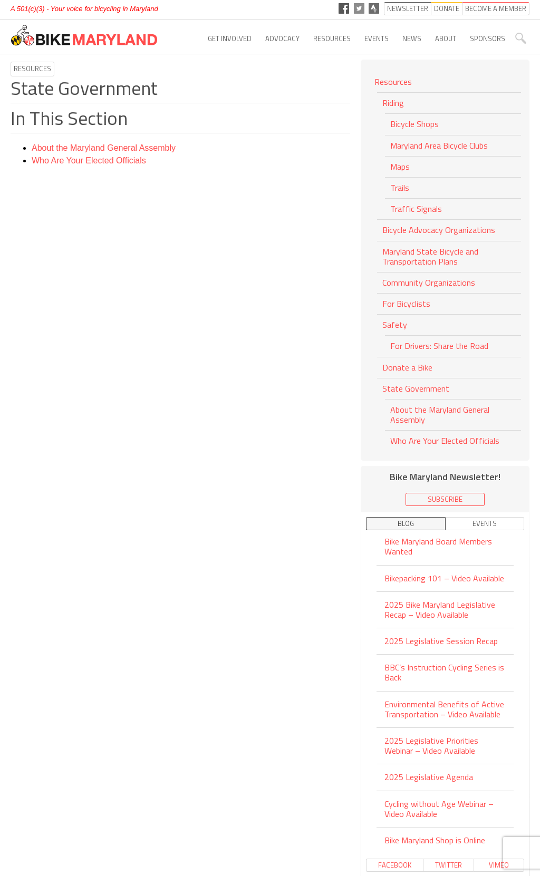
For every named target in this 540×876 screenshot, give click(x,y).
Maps (400, 166)
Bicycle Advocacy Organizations (438, 229)
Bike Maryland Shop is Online (434, 840)
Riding (393, 102)
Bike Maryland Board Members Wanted (438, 547)
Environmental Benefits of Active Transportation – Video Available (444, 709)
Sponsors (487, 38)
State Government (415, 388)
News (411, 38)
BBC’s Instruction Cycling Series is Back (444, 672)
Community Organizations (428, 282)
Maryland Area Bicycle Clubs (439, 145)
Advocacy (282, 38)
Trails (399, 187)
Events (376, 38)
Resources (332, 38)
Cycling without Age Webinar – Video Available (439, 808)
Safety (394, 324)
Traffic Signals (416, 208)
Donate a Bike (407, 367)
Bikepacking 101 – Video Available (444, 578)
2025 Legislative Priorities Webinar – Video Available (431, 745)
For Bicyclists (406, 303)
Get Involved (230, 38)
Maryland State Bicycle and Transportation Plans (430, 256)
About (445, 38)
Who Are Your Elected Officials (89, 160)
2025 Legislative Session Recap (441, 641)
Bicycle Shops (414, 124)
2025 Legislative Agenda (428, 777)
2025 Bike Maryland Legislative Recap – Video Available (439, 609)
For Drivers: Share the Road (439, 345)
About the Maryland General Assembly (104, 147)
